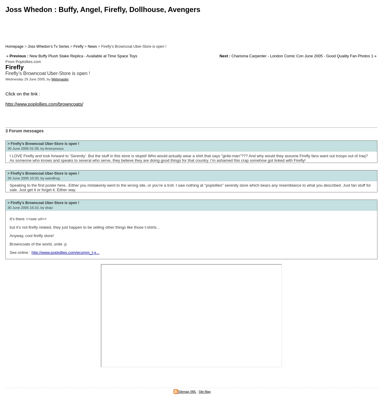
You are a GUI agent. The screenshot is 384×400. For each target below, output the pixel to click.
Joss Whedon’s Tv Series (48, 46)
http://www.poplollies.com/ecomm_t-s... (66, 252)
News (92, 46)
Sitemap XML (184, 391)
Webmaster (60, 79)
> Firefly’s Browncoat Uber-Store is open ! (43, 144)
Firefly (79, 46)
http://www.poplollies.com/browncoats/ (44, 104)
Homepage (14, 46)
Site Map (205, 391)
